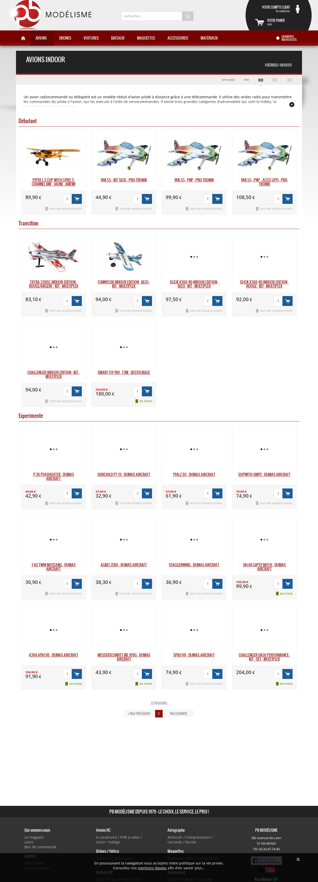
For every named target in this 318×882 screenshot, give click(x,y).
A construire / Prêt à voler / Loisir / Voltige (119, 839)
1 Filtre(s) (278, 65)
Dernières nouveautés (289, 38)
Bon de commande (40, 846)
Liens (28, 842)
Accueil (23, 38)
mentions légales (152, 867)
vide (284, 22)
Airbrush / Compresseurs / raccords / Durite (190, 839)
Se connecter (272, 9)
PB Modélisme (49, 15)
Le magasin (34, 837)
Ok (298, 859)
